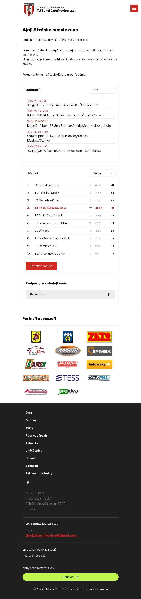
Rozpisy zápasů (36, 435)
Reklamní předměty (39, 473)
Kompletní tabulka (41, 266)
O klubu (31, 420)
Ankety (30, 509)
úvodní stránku (76, 74)
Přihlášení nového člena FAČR (45, 503)
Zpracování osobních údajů (39, 549)
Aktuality (32, 443)
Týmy (29, 428)
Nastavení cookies (34, 555)
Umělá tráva (34, 450)
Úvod (29, 412)
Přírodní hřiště (35, 493)
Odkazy (31, 458)
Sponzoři (32, 465)
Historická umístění (39, 498)
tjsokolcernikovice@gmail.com (51, 535)
